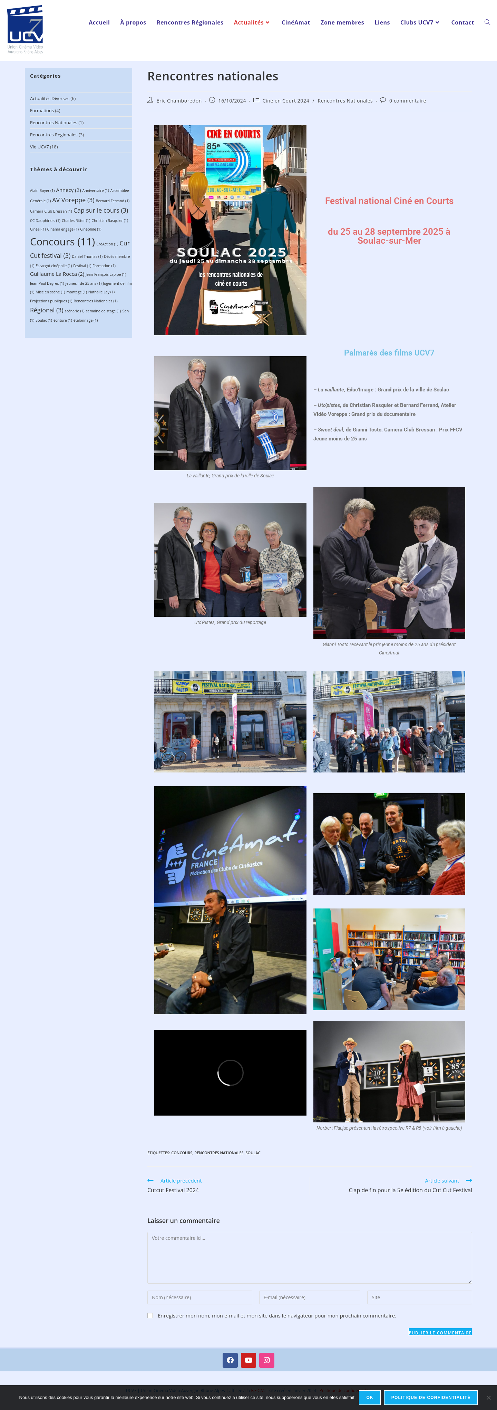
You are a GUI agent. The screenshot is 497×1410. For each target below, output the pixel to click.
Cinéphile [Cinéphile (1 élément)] (90, 229)
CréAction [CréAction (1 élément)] (107, 244)
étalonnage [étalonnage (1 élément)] (86, 320)
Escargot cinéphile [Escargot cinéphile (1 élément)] (54, 265)
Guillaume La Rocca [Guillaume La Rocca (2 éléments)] (57, 273)
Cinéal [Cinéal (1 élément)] (38, 229)
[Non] (488, 1397)
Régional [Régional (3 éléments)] (47, 310)
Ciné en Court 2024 (286, 100)
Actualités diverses (49, 98)
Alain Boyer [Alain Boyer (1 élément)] (42, 190)
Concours (181, 1152)
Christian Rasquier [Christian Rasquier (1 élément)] (109, 220)
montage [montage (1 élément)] (76, 292)
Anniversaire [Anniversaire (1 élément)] (95, 190)
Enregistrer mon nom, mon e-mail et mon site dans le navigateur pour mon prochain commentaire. (277, 1315)
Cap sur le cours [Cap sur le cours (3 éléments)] (101, 210)
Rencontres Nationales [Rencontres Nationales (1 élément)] (95, 301)
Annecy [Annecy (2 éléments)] (68, 189)
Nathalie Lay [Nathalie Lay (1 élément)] (101, 292)
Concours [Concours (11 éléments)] (62, 242)
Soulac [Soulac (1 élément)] (44, 320)
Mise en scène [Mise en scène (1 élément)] (50, 292)
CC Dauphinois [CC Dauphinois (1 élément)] (45, 220)
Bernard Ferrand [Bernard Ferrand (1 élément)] (113, 200)
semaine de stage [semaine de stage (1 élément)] (103, 311)
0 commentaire (407, 100)
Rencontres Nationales (53, 122)
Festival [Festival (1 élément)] (82, 265)
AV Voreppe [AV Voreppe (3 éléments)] (73, 200)
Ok (369, 1397)
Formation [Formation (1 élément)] (104, 265)
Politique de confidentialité (431, 1397)
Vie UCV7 (39, 147)
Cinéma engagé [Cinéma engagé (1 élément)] (63, 229)
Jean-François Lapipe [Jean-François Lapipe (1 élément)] (106, 274)
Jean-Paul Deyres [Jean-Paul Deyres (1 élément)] (47, 283)
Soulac (253, 1152)
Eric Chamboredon (179, 100)
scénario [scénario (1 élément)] (75, 311)
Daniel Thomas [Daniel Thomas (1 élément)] (87, 256)
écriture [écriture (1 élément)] (62, 320)
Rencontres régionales (54, 135)
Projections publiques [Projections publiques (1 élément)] (51, 301)
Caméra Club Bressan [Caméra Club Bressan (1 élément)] (51, 211)
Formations (42, 110)
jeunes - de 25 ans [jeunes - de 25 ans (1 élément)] (84, 283)
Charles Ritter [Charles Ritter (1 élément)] (76, 220)
